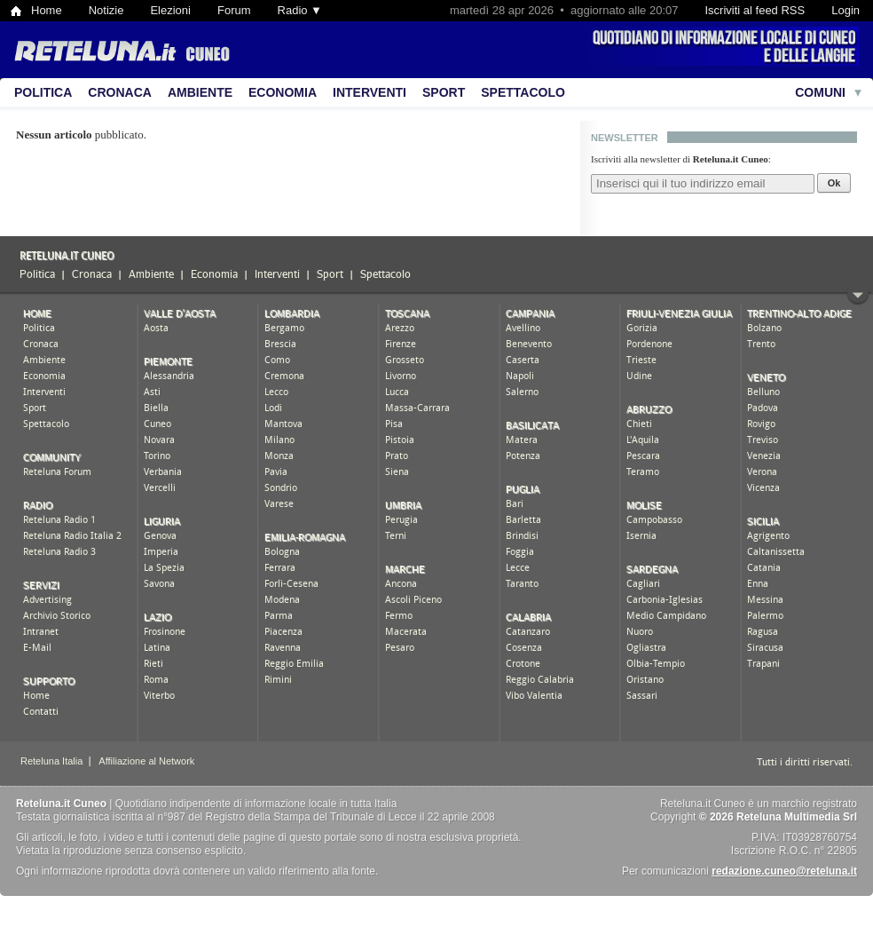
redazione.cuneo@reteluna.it (784, 871)
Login (845, 10)
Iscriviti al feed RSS (754, 10)
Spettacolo (523, 92)
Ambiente (200, 92)
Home (46, 10)
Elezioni (170, 10)
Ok (834, 183)
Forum (234, 10)
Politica (43, 92)
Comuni (820, 92)
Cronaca (120, 92)
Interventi (369, 92)
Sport (443, 92)
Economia (282, 92)
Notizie (106, 10)
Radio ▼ (300, 10)
